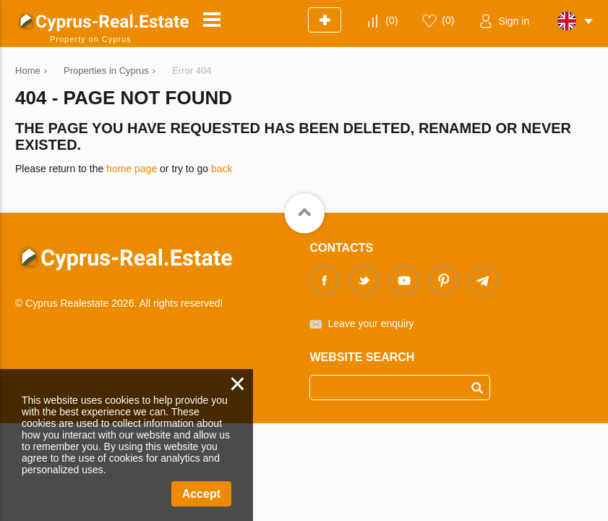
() (391, 20)
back (222, 168)
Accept (201, 494)
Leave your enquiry (370, 323)
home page (131, 168)
